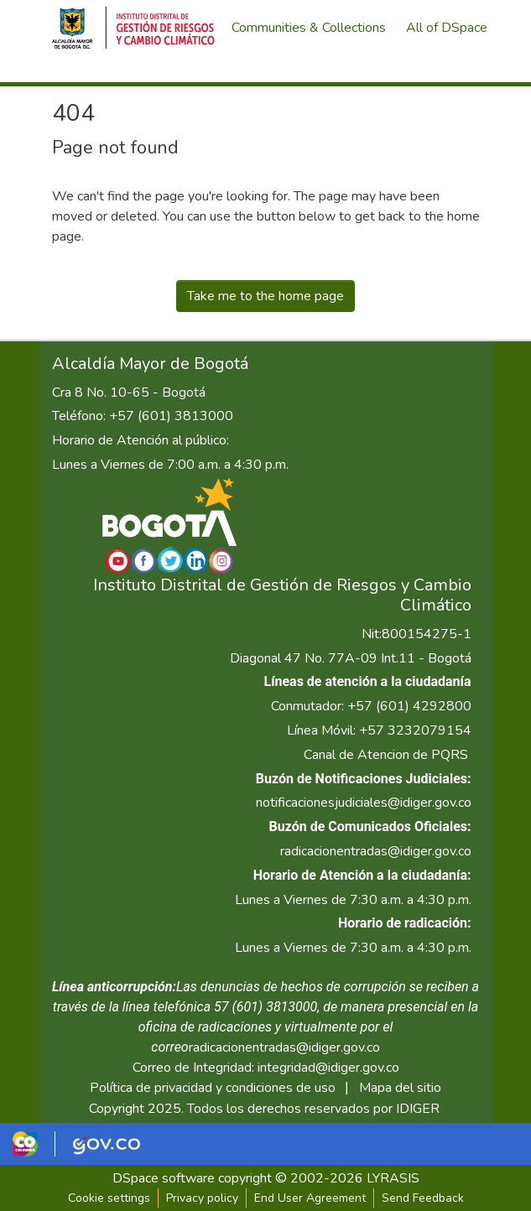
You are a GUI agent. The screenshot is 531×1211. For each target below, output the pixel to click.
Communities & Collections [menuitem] (309, 27)
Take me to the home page (265, 296)
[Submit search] (391, 72)
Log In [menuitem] (449, 72)
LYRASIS (393, 1178)
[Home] (134, 28)
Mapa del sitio (400, 1087)
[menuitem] (452, 27)
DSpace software (163, 1178)
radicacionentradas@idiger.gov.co (375, 851)
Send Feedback (423, 1198)
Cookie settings (109, 1198)
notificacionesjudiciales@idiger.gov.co (363, 802)
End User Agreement (310, 1198)
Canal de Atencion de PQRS (386, 755)
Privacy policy (202, 1198)
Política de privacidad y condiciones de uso (213, 1087)
